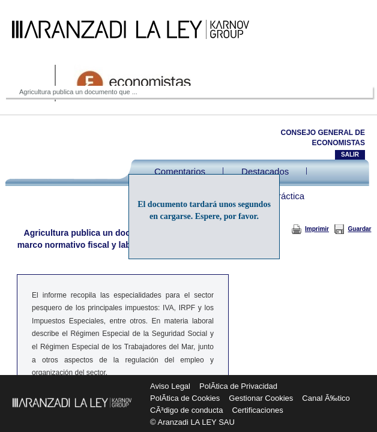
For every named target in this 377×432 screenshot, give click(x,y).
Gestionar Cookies (261, 398)
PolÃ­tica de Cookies (185, 398)
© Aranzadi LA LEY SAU (192, 422)
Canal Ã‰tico (325, 398)
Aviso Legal (170, 386)
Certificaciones (257, 410)
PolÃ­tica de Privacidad (238, 386)
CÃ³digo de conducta (186, 410)
